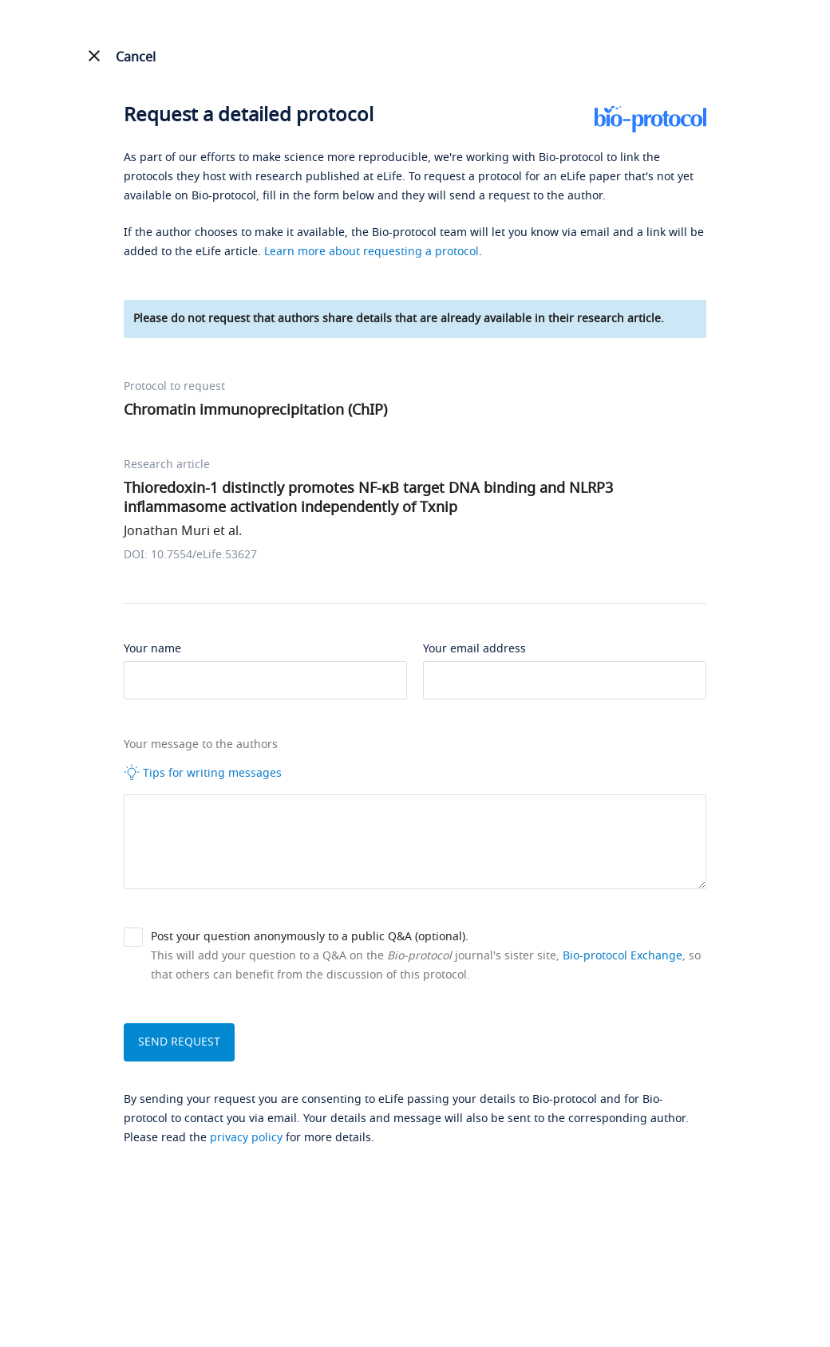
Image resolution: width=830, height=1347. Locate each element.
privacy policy (246, 1137)
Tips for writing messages (203, 773)
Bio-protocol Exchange (622, 955)
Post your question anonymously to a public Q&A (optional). (309, 936)
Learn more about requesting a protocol (371, 251)
